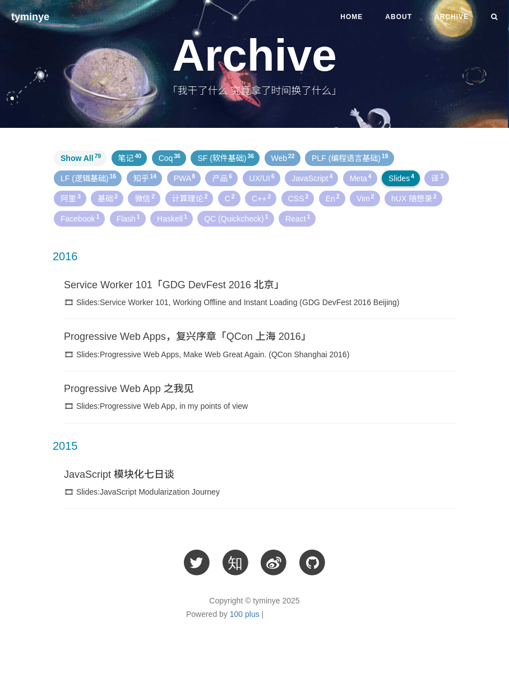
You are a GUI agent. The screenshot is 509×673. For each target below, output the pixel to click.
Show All (81, 158)
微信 (145, 198)
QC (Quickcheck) (236, 218)
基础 (108, 198)
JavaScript (311, 178)
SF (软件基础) (225, 158)
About (398, 17)
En (333, 198)
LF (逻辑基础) (88, 178)
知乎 (145, 178)
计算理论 (190, 198)
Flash (128, 218)
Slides (401, 178)
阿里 (71, 198)
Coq (170, 158)
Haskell (172, 218)
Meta (361, 178)
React (297, 218)
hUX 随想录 (414, 198)
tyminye (30, 16)
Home (351, 17)
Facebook (80, 218)
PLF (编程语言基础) (350, 158)
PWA (184, 178)
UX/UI (262, 178)
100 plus (245, 614)
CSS (298, 198)
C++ (261, 198)
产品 (222, 178)
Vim (365, 198)
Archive (451, 17)
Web (283, 158)
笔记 (130, 158)
